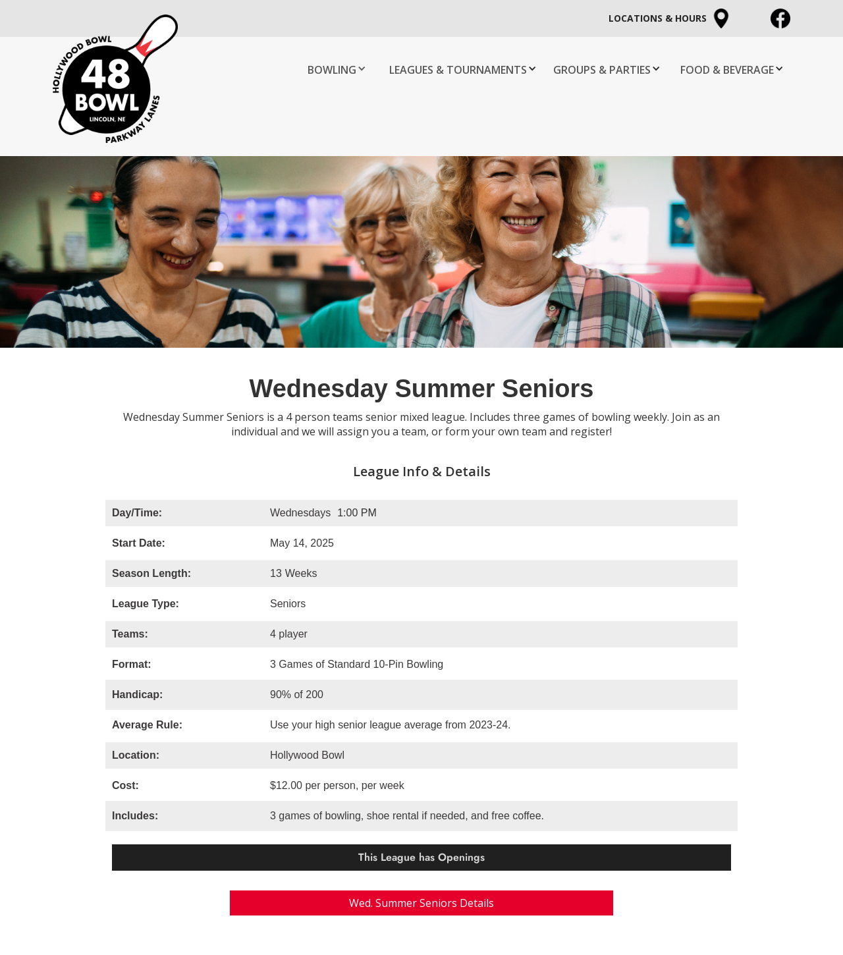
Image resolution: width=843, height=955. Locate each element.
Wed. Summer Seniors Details (421, 903)
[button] (338, 68)
